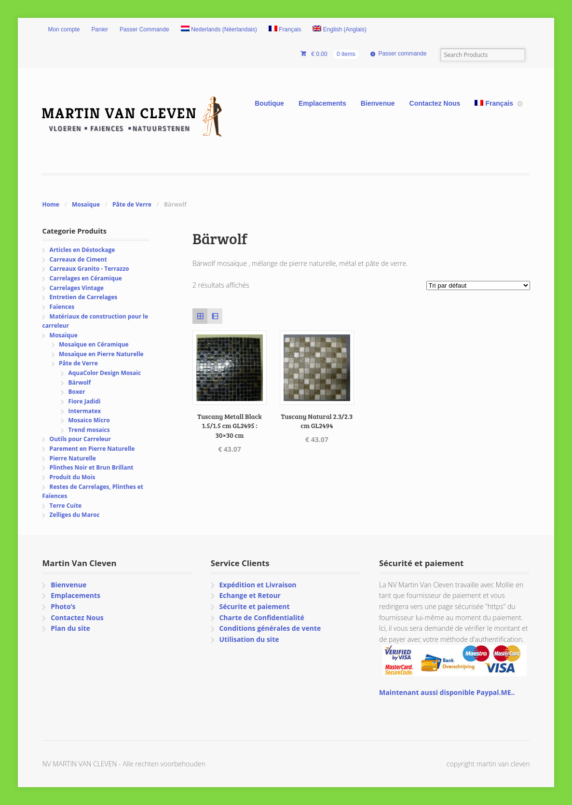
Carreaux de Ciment (78, 259)
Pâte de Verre (131, 204)
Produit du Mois (72, 477)
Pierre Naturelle (73, 458)
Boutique (269, 103)
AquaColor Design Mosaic (104, 373)
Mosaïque (86, 204)
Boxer (76, 392)
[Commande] (478, 285)
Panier (99, 29)
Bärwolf (79, 382)
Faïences (62, 307)
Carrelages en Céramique (86, 278)
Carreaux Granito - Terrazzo (89, 268)
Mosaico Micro (88, 420)
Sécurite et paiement (254, 606)
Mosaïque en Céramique (94, 344)
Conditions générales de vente (270, 628)
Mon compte (64, 29)
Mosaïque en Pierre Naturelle (101, 354)
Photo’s (63, 606)
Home (50, 204)
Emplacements (322, 103)
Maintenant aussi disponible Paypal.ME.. (447, 692)
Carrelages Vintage (77, 288)
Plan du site (70, 628)
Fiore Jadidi (84, 401)
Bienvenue (378, 103)
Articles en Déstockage (82, 250)
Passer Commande (144, 29)
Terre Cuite (66, 505)
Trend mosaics (88, 430)
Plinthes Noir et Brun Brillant (92, 467)
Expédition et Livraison (257, 584)
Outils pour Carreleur (80, 439)
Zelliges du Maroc (75, 515)
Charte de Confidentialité (261, 617)
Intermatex (84, 411)
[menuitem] (219, 30)
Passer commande (402, 53)
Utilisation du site (249, 639)
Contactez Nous (435, 103)
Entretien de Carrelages (84, 297)
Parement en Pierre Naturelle (92, 448)
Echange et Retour (250, 595)
